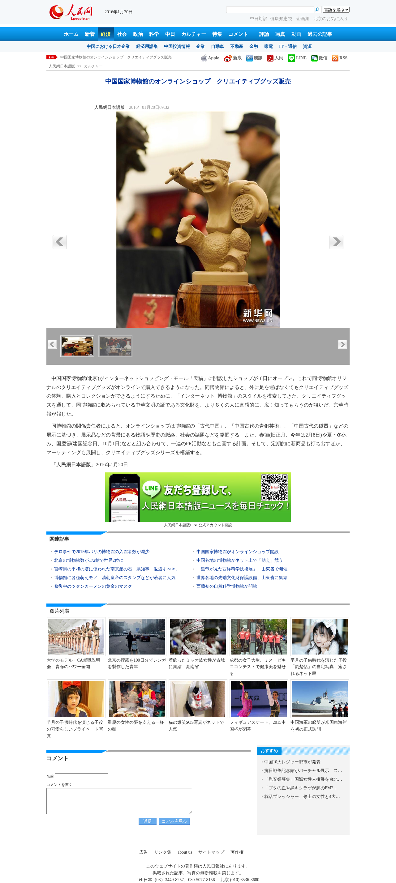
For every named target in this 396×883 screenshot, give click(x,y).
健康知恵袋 (281, 18)
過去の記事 (320, 34)
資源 (307, 46)
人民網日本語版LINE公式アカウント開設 (198, 499)
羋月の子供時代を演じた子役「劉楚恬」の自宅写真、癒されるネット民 (319, 667)
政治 (138, 34)
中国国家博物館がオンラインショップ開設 (237, 551)
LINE (297, 58)
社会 (122, 34)
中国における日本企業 (108, 46)
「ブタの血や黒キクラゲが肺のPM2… (301, 788)
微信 (319, 58)
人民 (275, 58)
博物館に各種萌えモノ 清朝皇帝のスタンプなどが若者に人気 (114, 577)
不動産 (236, 46)
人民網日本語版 (62, 66)
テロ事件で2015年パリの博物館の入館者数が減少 (101, 551)
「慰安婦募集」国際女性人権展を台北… (303, 779)
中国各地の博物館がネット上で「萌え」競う (239, 560)
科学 (154, 34)
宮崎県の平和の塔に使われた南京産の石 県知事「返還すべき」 (117, 569)
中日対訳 (258, 18)
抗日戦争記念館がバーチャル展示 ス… (303, 770)
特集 (217, 34)
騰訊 (254, 58)
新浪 (233, 58)
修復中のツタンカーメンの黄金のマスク (93, 586)
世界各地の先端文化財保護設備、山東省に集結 (241, 577)
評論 (264, 34)
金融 (253, 46)
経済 (106, 34)
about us (185, 852)
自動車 (217, 46)
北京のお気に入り (330, 18)
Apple (210, 58)
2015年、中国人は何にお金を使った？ (91, 57)
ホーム (71, 34)
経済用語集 (147, 46)
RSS (339, 58)
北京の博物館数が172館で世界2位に (88, 560)
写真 (280, 34)
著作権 (236, 852)
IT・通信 (288, 46)
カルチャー (193, 34)
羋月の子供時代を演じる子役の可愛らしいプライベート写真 (75, 729)
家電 (268, 46)
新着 (90, 34)
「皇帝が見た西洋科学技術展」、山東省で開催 (241, 569)
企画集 (303, 18)
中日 (170, 34)
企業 (200, 46)
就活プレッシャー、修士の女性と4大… (302, 796)
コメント (238, 34)
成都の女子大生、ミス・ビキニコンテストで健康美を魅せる (258, 667)
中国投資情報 (177, 46)
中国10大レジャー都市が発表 (292, 762)
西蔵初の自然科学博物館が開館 (226, 586)
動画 (296, 34)
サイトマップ (211, 852)
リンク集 (162, 852)
